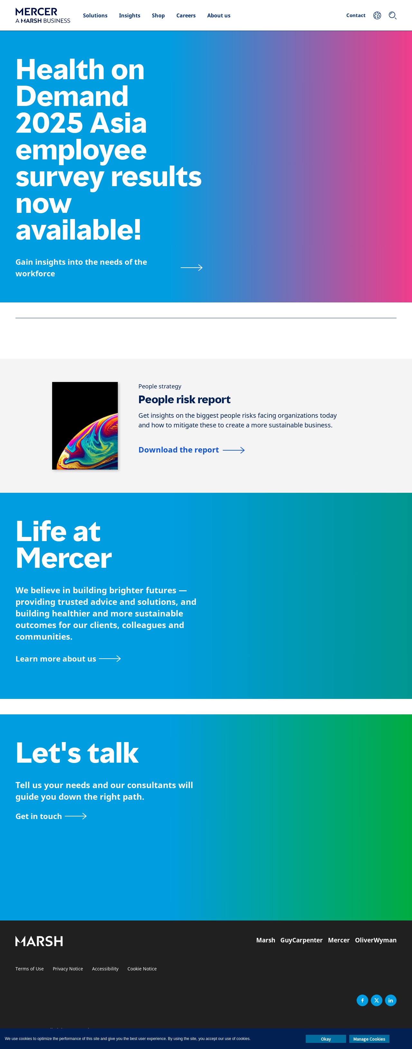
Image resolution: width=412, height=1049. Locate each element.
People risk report (184, 399)
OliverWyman (376, 940)
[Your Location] (377, 15)
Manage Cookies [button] (369, 1039)
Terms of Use (29, 969)
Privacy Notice (68, 969)
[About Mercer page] (68, 658)
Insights (129, 15)
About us (218, 15)
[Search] (392, 15)
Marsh (265, 940)
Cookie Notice (142, 969)
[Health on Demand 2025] (108, 267)
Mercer (339, 940)
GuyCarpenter (301, 940)
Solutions (95, 15)
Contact (356, 15)
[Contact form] (51, 816)
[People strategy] (159, 386)
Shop (158, 15)
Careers (186, 15)
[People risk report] (191, 450)
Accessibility (105, 969)
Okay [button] (326, 1039)
